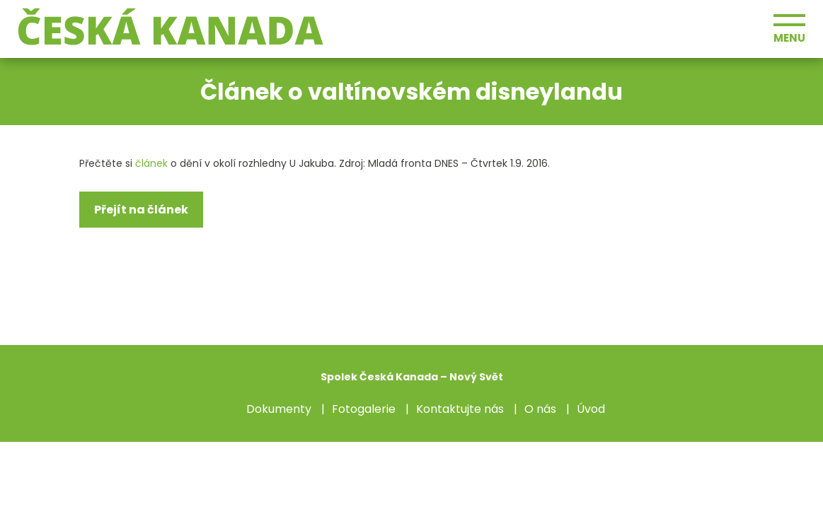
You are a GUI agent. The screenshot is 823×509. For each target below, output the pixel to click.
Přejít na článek (141, 209)
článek (151, 163)
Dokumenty (278, 409)
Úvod (591, 409)
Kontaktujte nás (460, 409)
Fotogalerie (364, 409)
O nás (540, 409)
